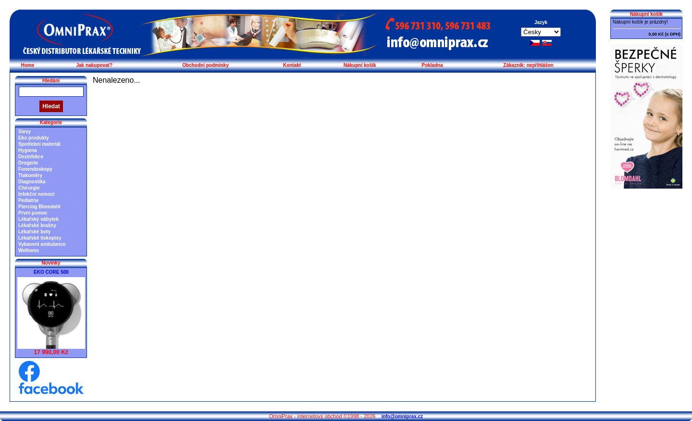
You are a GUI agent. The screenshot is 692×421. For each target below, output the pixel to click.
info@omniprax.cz (402, 416)
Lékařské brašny (37, 225)
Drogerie (28, 163)
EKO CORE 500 (51, 272)
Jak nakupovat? (94, 65)
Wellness (28, 250)
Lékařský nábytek (38, 219)
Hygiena (27, 150)
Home (27, 65)
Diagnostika (32, 181)
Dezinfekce (30, 156)
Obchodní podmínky (205, 65)
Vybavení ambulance (42, 244)
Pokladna (432, 65)
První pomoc (33, 213)
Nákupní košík (360, 65)
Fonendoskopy (35, 169)
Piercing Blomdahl (39, 206)
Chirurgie (28, 188)
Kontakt (292, 65)
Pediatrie (28, 200)
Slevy (24, 131)
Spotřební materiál (39, 144)
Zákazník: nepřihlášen (528, 65)
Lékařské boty (34, 231)
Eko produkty (33, 137)
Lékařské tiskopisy (40, 238)
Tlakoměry (30, 175)
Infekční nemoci (36, 194)
